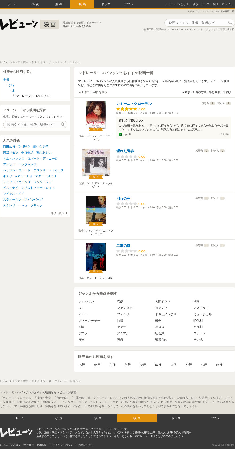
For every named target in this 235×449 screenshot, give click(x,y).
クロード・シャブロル (100, 277)
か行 (97, 364)
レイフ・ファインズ (17, 182)
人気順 (186, 92)
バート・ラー (176, 29)
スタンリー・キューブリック (23, 205)
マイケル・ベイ (13, 193)
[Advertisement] (117, 47)
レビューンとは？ (177, 4)
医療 (120, 339)
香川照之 (24, 146)
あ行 (82, 364)
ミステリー (201, 308)
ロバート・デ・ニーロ (42, 158)
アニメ (129, 4)
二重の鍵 (123, 245)
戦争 (158, 320)
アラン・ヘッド (194, 29)
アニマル (123, 333)
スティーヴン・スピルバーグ (23, 199)
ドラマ (105, 4)
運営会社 (29, 444)
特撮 (120, 320)
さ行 (112, 364)
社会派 (159, 333)
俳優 (6, 79)
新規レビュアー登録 (205, 4)
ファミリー (124, 314)
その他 (198, 339)
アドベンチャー (89, 320)
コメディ (161, 308)
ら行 (204, 364)
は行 (158, 364)
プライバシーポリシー (63, 444)
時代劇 (198, 320)
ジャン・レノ (42, 182)
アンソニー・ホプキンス (20, 164)
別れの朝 (123, 198)
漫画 (59, 4)
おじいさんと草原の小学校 (220, 29)
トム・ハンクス (13, 158)
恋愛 (120, 301)
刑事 (82, 327)
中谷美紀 (27, 152)
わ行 (219, 364)
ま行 (173, 364)
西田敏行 (9, 146)
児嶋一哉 (161, 29)
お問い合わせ (86, 444)
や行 (189, 364)
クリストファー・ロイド (38, 188)
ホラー (83, 314)
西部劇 (198, 327)
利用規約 (42, 444)
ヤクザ (121, 327)
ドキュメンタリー (167, 314)
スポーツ (199, 333)
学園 (196, 301)
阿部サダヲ (10, 152)
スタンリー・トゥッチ (48, 170)
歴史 (82, 339)
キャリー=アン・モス (17, 176)
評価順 (227, 92)
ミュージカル (202, 314)
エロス (159, 327)
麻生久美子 (40, 146)
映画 (83, 4)
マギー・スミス (46, 176)
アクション (86, 301)
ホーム (11, 4)
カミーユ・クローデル (134, 104)
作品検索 (230, 23)
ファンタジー (126, 308)
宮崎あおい (43, 152)
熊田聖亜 (148, 29)
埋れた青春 (125, 151)
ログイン (227, 4)
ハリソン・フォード (17, 170)
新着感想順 (199, 92)
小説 (36, 4)
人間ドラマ (162, 301)
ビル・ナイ (10, 188)
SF (81, 308)
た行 (128, 364)
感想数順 (214, 92)
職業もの (161, 339)
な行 (143, 364)
